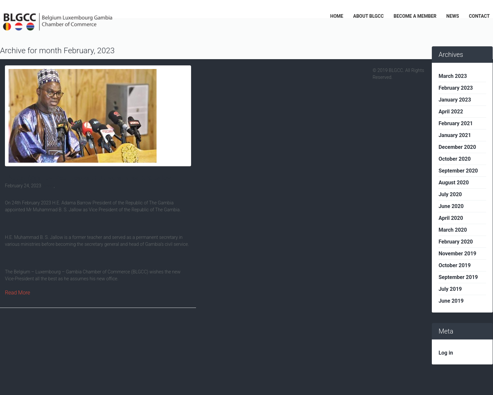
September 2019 (458, 277)
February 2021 (455, 123)
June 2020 (450, 206)
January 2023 (454, 100)
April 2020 (450, 218)
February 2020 (455, 242)
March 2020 (452, 230)
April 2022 (450, 111)
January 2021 (454, 135)
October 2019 (454, 265)
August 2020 (453, 182)
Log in (445, 353)
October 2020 (454, 159)
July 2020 (450, 194)
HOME (336, 16)
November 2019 (457, 253)
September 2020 (458, 171)
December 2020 (457, 147)
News (48, 185)
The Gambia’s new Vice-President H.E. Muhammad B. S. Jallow (88, 177)
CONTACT (479, 16)
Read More (17, 293)
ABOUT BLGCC (368, 16)
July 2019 (450, 289)
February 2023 (455, 88)
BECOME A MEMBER (415, 16)
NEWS (452, 16)
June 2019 (450, 301)
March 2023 (452, 76)
